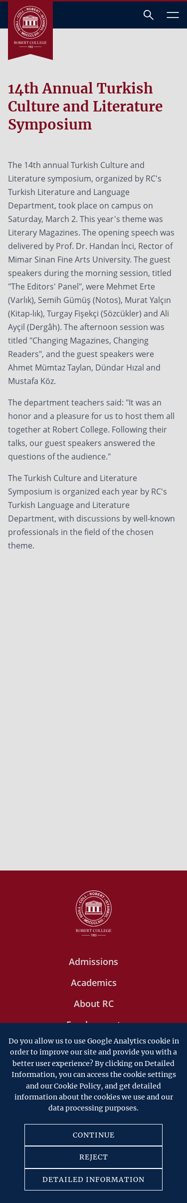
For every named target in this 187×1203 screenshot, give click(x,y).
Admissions (93, 962)
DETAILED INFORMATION (93, 1179)
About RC (94, 1004)
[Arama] (148, 15)
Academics (94, 982)
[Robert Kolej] (30, 27)
